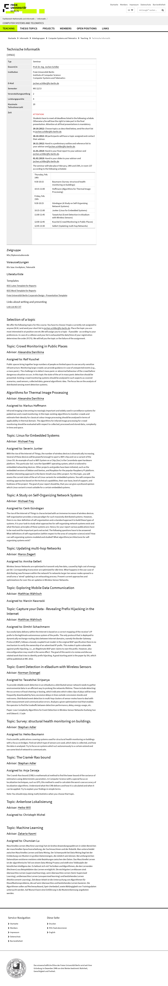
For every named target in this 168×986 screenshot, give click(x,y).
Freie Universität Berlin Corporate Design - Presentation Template (37, 295)
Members (124, 4)
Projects (49, 28)
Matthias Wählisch (30, 593)
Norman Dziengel (29, 672)
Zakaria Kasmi (27, 833)
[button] (130, 10)
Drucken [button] (52, 923)
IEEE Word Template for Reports (21, 290)
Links (105, 28)
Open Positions (87, 28)
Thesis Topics (28, 28)
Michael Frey (26, 441)
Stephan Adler (27, 727)
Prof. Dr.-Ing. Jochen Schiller (46, 66)
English (52, 932)
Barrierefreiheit (159, 4)
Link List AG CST (14, 306)
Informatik (42, 19)
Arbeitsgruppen (38, 38)
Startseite (114, 4)
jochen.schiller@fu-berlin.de (46, 83)
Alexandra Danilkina (31, 352)
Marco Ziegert (27, 554)
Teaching (9, 28)
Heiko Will (24, 807)
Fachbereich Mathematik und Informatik (19, 19)
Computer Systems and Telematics (23, 23)
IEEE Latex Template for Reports (21, 285)
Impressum (134, 4)
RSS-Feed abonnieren (58, 928)
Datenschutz (146, 4)
